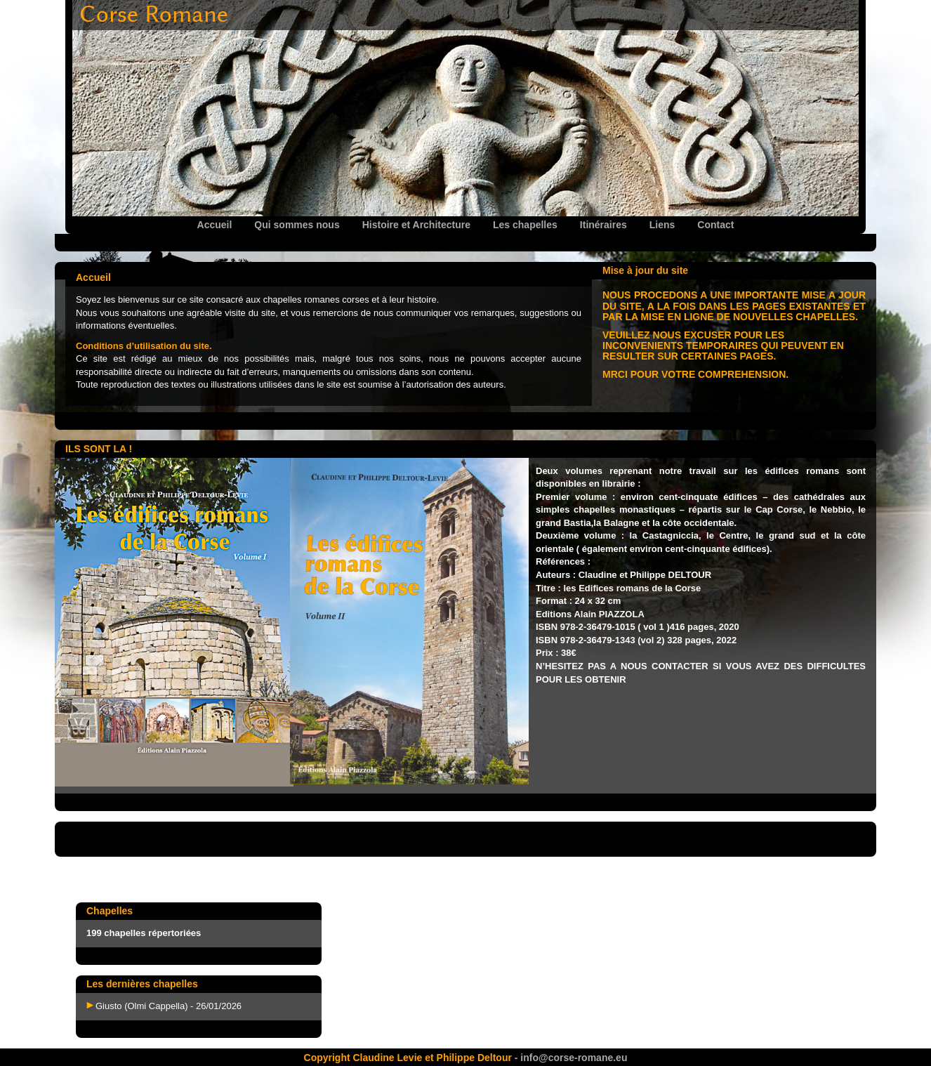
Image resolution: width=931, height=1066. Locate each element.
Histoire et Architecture (416, 224)
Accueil (214, 224)
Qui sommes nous (296, 224)
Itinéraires (603, 224)
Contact (715, 224)
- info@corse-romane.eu (570, 1057)
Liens (662, 224)
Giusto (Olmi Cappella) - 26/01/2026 (168, 1006)
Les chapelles (525, 224)
